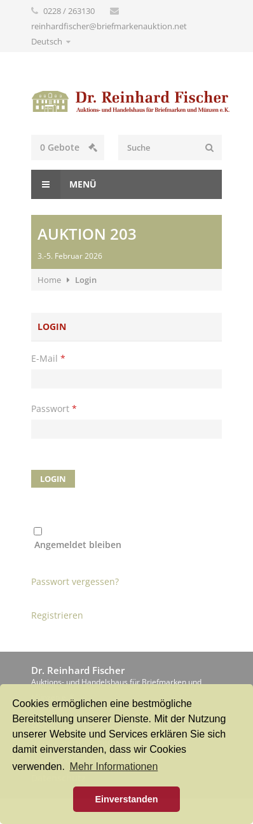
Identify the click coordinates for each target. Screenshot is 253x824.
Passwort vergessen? (75, 581)
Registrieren (57, 615)
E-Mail (48, 358)
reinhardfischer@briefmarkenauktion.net (109, 26)
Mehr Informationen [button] (114, 766)
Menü (64, 184)
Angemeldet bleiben (77, 545)
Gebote (68, 147)
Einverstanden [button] (126, 799)
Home (49, 279)
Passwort (54, 408)
